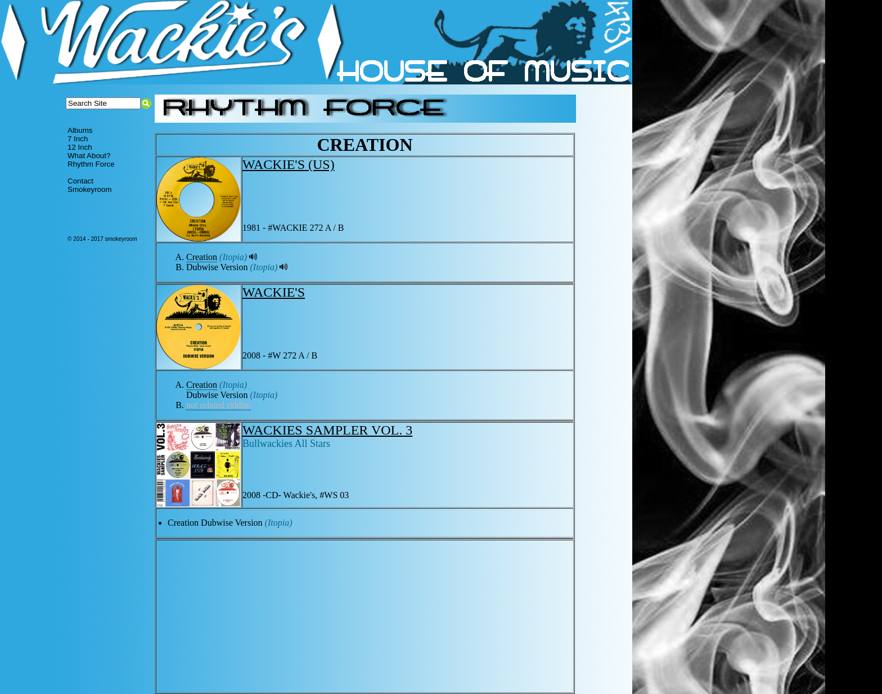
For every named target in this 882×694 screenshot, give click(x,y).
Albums (80, 130)
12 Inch (80, 147)
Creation (201, 257)
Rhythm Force (91, 164)
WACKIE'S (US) (288, 164)
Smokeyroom (90, 189)
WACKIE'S (273, 292)
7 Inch (78, 139)
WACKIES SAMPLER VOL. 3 (327, 430)
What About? (89, 155)
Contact (80, 181)
